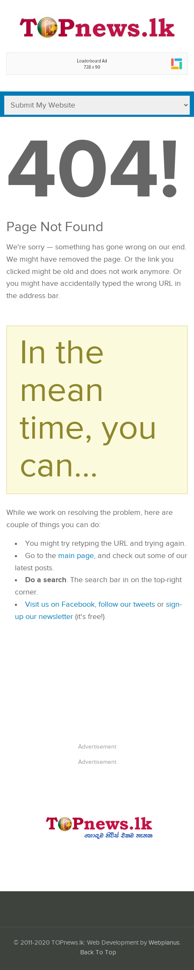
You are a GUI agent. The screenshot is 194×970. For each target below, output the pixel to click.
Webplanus (164, 942)
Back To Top (98, 952)
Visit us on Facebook (60, 604)
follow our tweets (126, 604)
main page (76, 555)
